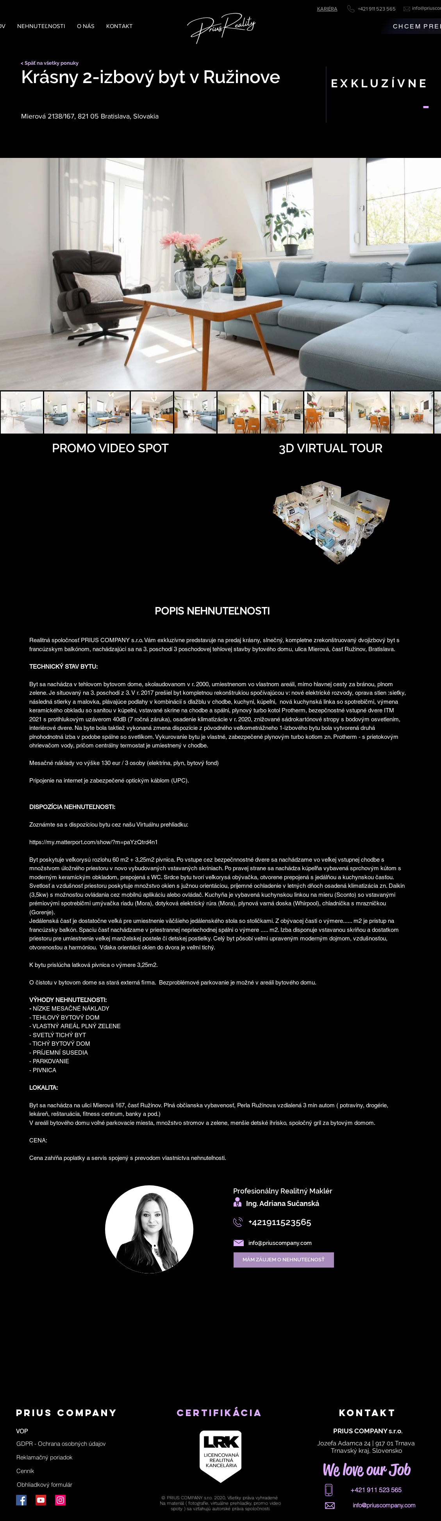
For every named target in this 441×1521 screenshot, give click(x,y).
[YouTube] (41, 1500)
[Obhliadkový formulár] (44, 1484)
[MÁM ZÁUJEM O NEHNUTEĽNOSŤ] (284, 1260)
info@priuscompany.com (280, 1243)
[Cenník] (25, 1471)
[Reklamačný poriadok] (44, 1457)
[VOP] (22, 1431)
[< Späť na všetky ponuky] (52, 63)
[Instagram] (60, 1500)
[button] (61, 1443)
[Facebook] (21, 1500)
